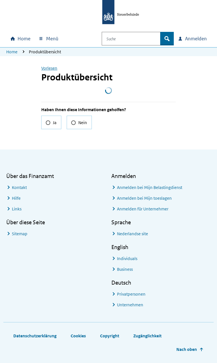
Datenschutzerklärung (35, 335)
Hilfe (16, 198)
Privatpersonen (131, 294)
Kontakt (19, 187)
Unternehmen (130, 304)
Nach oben (186, 349)
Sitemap (19, 233)
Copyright (109, 335)
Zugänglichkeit (147, 335)
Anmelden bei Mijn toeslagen (144, 198)
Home (12, 51)
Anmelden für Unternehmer (142, 209)
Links (16, 209)
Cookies (78, 335)
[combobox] (135, 38)
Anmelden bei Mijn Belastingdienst (149, 187)
